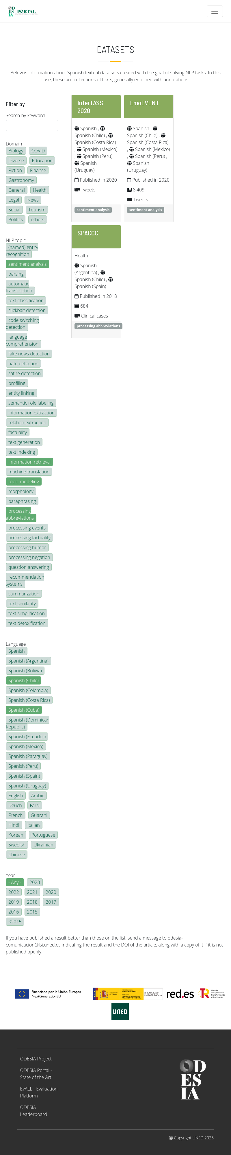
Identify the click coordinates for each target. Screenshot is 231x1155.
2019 (13, 902)
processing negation (29, 557)
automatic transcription (19, 287)
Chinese (16, 854)
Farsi (35, 805)
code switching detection (22, 323)
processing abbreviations (20, 514)
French (15, 815)
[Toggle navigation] (215, 11)
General (16, 190)
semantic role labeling (31, 403)
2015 (32, 912)
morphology (20, 491)
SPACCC (87, 233)
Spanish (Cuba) (23, 710)
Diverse (16, 160)
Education (42, 160)
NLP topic (16, 240)
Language (16, 644)
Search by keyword (25, 115)
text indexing (21, 452)
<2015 (15, 921)
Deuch (15, 805)
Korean (15, 835)
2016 (13, 912)
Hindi (13, 825)
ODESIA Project (36, 1059)
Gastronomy (21, 180)
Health (39, 190)
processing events (27, 528)
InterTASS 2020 (90, 107)
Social (14, 209)
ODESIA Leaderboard (33, 1110)
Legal (13, 200)
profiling (16, 383)
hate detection (23, 363)
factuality (17, 432)
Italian (33, 825)
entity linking (21, 393)
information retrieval (29, 462)
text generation (24, 442)
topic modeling (23, 481)
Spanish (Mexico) (25, 746)
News (32, 200)
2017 (51, 902)
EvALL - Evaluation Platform (39, 1092)
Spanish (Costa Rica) (29, 700)
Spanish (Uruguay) (27, 786)
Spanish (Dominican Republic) (27, 723)
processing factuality (29, 537)
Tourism (36, 209)
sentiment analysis (27, 264)
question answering (28, 567)
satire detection (24, 373)
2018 (32, 902)
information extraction (31, 412)
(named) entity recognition (22, 250)
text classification (26, 300)
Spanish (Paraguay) (28, 756)
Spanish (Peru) (23, 766)
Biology (15, 150)
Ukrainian (43, 845)
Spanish (16, 651)
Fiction (15, 170)
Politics (15, 219)
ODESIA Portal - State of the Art (36, 1073)
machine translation (29, 471)
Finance (38, 170)
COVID (38, 150)
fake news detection (29, 353)
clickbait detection (27, 310)
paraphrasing (22, 501)
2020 (51, 892)
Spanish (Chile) (23, 680)
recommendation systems (25, 580)
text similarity (22, 603)
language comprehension (22, 340)
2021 (32, 892)
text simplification (26, 613)
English (15, 795)
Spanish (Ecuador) (27, 736)
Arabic (37, 795)
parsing (16, 274)
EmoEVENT (144, 103)
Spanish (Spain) (24, 776)
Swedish (16, 845)
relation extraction (27, 422)
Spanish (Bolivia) (25, 670)
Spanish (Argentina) (28, 661)
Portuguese (43, 835)
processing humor (27, 547)
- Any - (14, 882)
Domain (14, 144)
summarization (23, 594)
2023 (34, 882)
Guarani (39, 815)
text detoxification (27, 623)
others (37, 219)
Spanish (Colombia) (28, 690)
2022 (13, 892)
